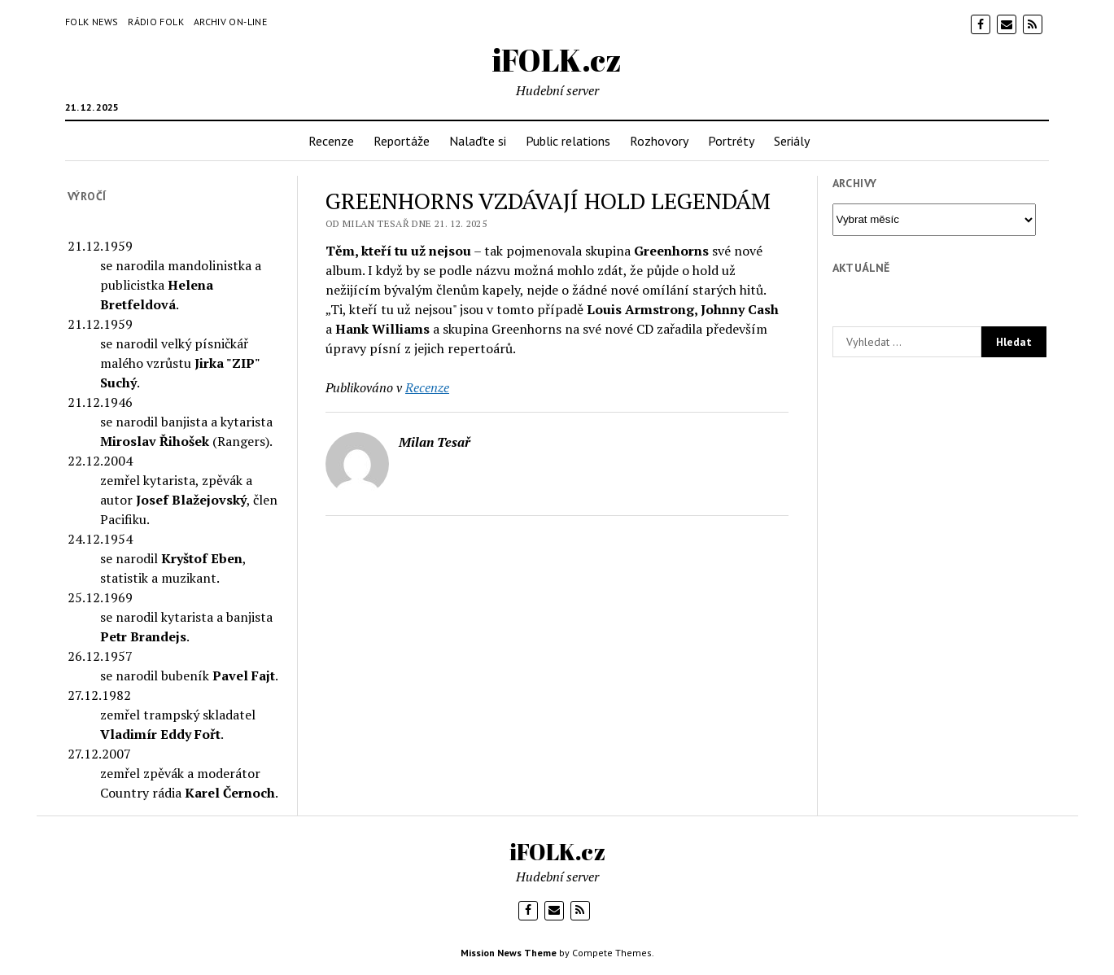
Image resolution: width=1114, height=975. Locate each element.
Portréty (731, 141)
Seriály (792, 141)
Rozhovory (659, 141)
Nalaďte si (477, 141)
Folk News (91, 21)
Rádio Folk (156, 21)
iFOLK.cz (557, 60)
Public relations (568, 141)
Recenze (331, 141)
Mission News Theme (509, 953)
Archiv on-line (230, 21)
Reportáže (402, 141)
